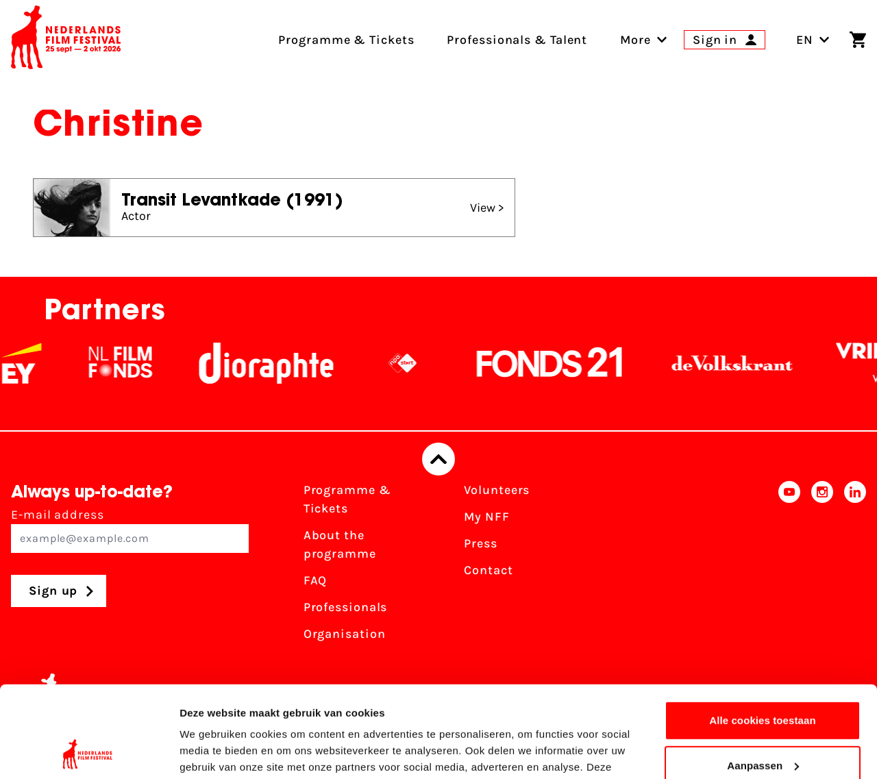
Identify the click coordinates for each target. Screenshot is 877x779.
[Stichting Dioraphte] (274, 363)
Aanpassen (763, 679)
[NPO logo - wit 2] (410, 363)
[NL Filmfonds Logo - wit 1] (128, 363)
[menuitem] (635, 40)
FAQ (316, 580)
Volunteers (497, 489)
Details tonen (212, 752)
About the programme (340, 544)
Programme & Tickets (347, 499)
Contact (488, 570)
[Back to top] (438, 459)
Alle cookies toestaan (762, 635)
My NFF (486, 516)
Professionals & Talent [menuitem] (517, 40)
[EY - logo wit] (29, 363)
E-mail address (130, 530)
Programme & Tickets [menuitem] (346, 40)
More (635, 40)
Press (480, 543)
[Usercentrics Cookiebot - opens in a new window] (89, 752)
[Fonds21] (558, 363)
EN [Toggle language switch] (813, 39)
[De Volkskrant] (740, 363)
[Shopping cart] (858, 40)
